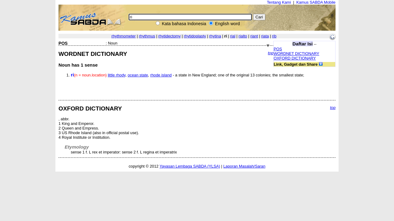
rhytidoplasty (195, 36)
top (270, 53)
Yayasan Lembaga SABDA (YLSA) (189, 166)
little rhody (116, 75)
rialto (243, 36)
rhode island (161, 75)
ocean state (138, 75)
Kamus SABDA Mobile (316, 2)
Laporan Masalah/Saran (244, 166)
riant (254, 36)
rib (274, 36)
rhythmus (147, 36)
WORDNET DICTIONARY (296, 53)
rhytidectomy (169, 36)
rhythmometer (123, 36)
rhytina (215, 36)
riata (265, 36)
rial (232, 36)
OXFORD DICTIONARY (295, 58)
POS (278, 49)
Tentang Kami (279, 2)
